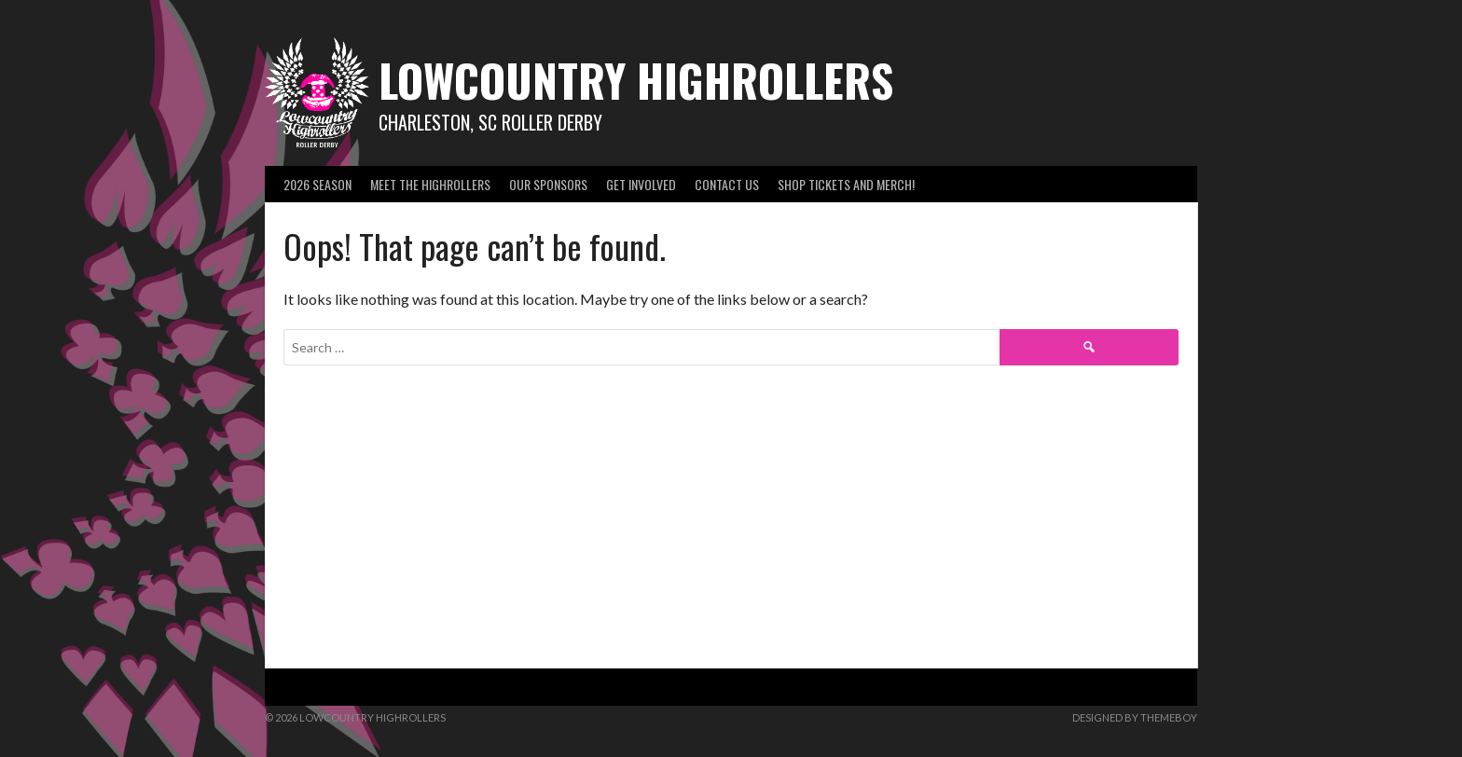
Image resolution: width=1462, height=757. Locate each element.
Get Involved (641, 184)
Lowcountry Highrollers (636, 80)
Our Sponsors (548, 184)
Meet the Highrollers (430, 184)
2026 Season (317, 184)
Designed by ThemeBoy (1134, 717)
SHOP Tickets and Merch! (846, 184)
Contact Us (727, 184)
